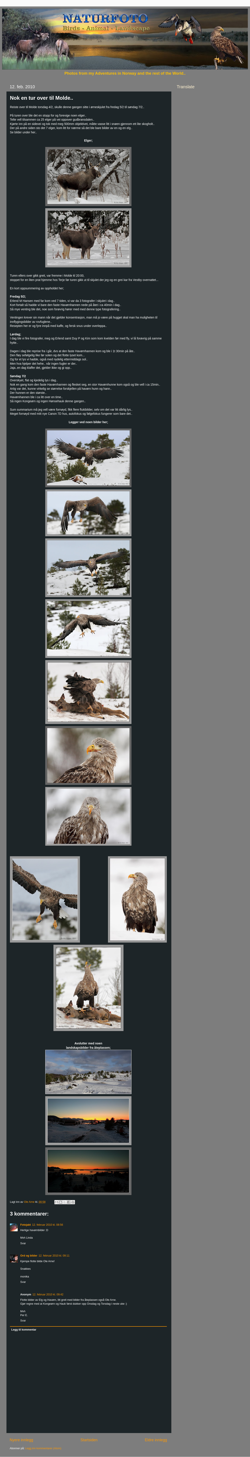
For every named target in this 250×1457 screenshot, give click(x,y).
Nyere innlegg (21, 1440)
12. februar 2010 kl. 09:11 (54, 1255)
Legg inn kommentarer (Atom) (43, 1448)
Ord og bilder (28, 1255)
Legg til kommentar (23, 1329)
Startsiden (88, 1440)
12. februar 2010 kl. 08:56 (47, 1224)
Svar (23, 1243)
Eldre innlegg (156, 1440)
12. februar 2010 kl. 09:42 (47, 1294)
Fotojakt (25, 1224)
